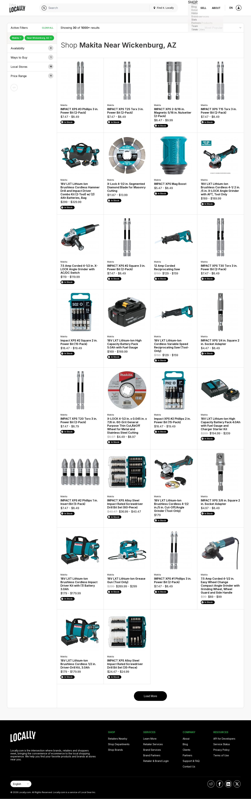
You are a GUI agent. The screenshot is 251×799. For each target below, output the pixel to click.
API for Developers (224, 738)
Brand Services (152, 749)
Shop (191, 7)
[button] (32, 48)
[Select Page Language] (20, 784)
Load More (150, 696)
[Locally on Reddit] (210, 784)
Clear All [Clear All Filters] (47, 27)
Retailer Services (153, 744)
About (216, 7)
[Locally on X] (237, 784)
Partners (187, 755)
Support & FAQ (191, 760)
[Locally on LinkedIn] (228, 784)
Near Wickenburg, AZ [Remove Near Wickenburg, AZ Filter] (39, 38)
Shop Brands (115, 749)
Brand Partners (151, 755)
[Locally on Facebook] (219, 784)
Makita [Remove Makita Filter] (16, 38)
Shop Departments (119, 744)
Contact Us (189, 766)
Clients (186, 749)
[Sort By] (223, 27)
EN (231, 7)
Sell (203, 7)
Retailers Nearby (117, 738)
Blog (185, 744)
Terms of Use (221, 755)
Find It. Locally (160, 7)
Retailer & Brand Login (156, 760)
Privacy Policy (221, 749)
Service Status (221, 744)
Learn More (150, 738)
